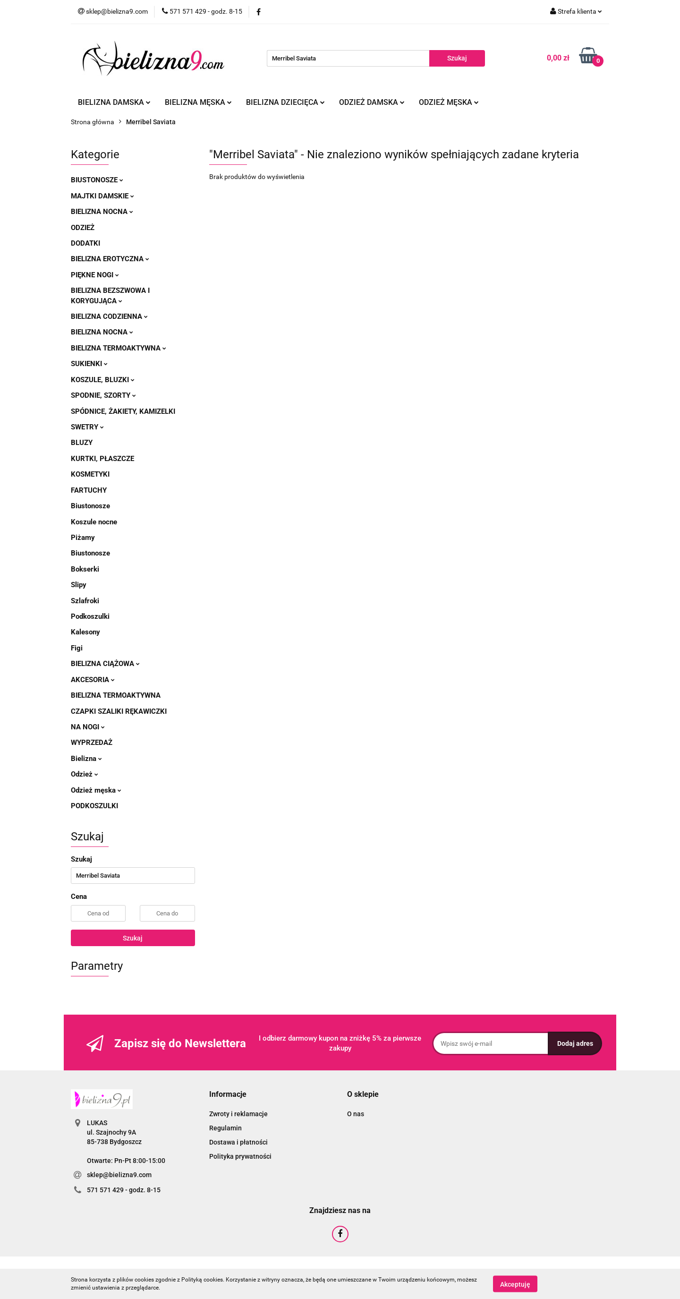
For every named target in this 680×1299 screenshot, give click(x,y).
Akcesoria (93, 679)
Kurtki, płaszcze (102, 458)
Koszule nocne (94, 522)
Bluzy (82, 442)
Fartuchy (89, 490)
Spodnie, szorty (103, 395)
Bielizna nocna (102, 211)
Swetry (87, 427)
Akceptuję (515, 1284)
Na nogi (88, 727)
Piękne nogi (95, 275)
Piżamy (83, 537)
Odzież (82, 227)
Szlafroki (85, 601)
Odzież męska (449, 102)
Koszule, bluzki (103, 380)
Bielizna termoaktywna (118, 348)
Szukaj (133, 938)
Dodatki (85, 243)
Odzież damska (372, 102)
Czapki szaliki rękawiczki (119, 711)
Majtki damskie (102, 196)
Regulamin (225, 1128)
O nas (355, 1114)
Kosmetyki (90, 474)
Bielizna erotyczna (110, 259)
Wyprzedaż (91, 742)
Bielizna (86, 758)
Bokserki (85, 569)
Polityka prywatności (240, 1156)
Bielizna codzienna (109, 316)
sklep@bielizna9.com (119, 1175)
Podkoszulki (90, 616)
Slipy (78, 585)
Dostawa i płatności (238, 1142)
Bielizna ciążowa (105, 663)
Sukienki (89, 363)
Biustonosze (97, 180)
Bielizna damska (114, 102)
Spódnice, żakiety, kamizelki (123, 411)
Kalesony (85, 632)
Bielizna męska (198, 102)
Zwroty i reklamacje (238, 1114)
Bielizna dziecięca (285, 102)
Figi (77, 648)
